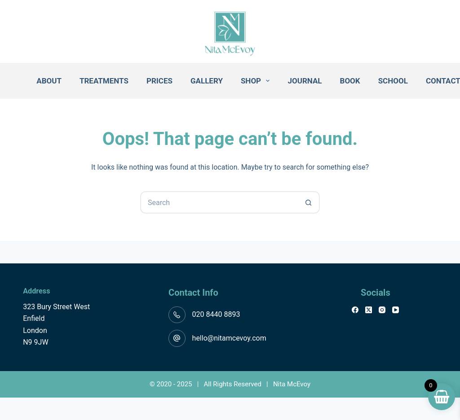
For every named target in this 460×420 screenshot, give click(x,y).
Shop (257, 80)
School (393, 80)
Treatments (104, 80)
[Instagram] (382, 309)
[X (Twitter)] (368, 309)
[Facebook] (355, 309)
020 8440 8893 (216, 314)
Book (350, 80)
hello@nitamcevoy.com (229, 338)
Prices (159, 80)
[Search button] (308, 202)
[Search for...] (218, 202)
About (49, 80)
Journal (305, 80)
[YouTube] (395, 309)
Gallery (206, 80)
